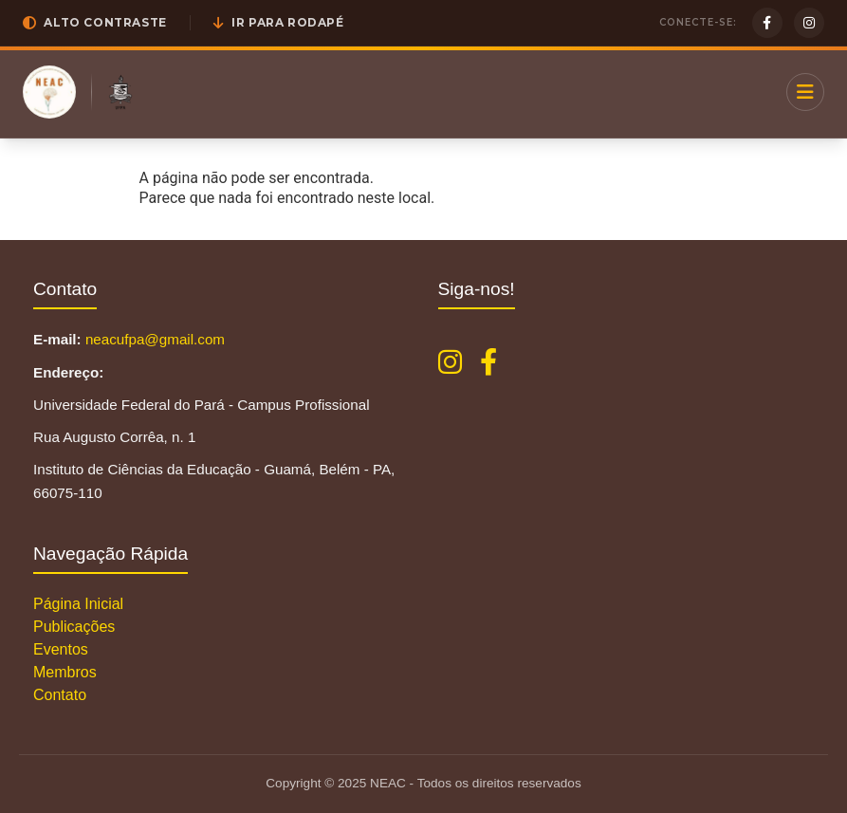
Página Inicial (78, 604)
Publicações (74, 627)
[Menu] (805, 92)
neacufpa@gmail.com (155, 339)
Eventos (60, 649)
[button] (95, 23)
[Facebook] (767, 23)
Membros (65, 672)
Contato (59, 695)
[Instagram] (809, 23)
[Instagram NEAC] (450, 362)
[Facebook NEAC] (488, 362)
